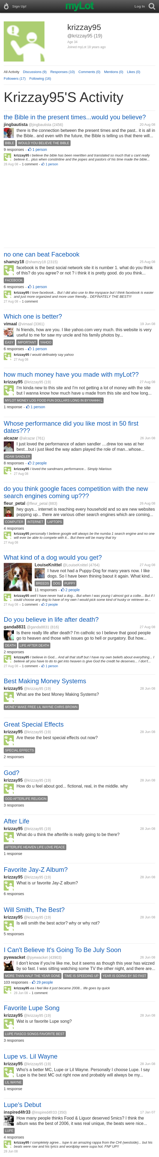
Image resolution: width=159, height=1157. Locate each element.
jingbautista (16, 124)
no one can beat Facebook (41, 254)
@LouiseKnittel (75, 565)
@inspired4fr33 (44, 1112)
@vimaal (25, 324)
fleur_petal (14, 503)
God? (11, 772)
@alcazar (27, 438)
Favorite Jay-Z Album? (36, 869)
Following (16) (40, 79)
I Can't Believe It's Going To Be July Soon (62, 949)
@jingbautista (40, 125)
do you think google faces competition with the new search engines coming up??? (76, 492)
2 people (39, 463)
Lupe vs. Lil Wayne (31, 1056)
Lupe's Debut (22, 1104)
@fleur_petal (37, 503)
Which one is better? (33, 316)
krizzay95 (13, 382)
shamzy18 (14, 261)
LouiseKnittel (48, 565)
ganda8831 (15, 627)
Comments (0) (89, 72)
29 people (44, 982)
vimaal (10, 324)
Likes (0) (133, 72)
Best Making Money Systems (45, 681)
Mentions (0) (113, 72)
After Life (16, 821)
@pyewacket (37, 957)
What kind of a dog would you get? (53, 557)
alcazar (11, 438)
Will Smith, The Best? (34, 909)
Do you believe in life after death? (51, 619)
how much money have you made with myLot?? (71, 374)
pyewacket (14, 957)
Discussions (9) (35, 72)
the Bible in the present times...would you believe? (75, 117)
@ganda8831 (38, 627)
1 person (39, 149)
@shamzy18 (35, 262)
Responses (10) (62, 72)
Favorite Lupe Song (31, 1007)
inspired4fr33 (17, 1112)
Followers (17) (15, 79)
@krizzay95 (33, 382)
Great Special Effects (34, 724)
